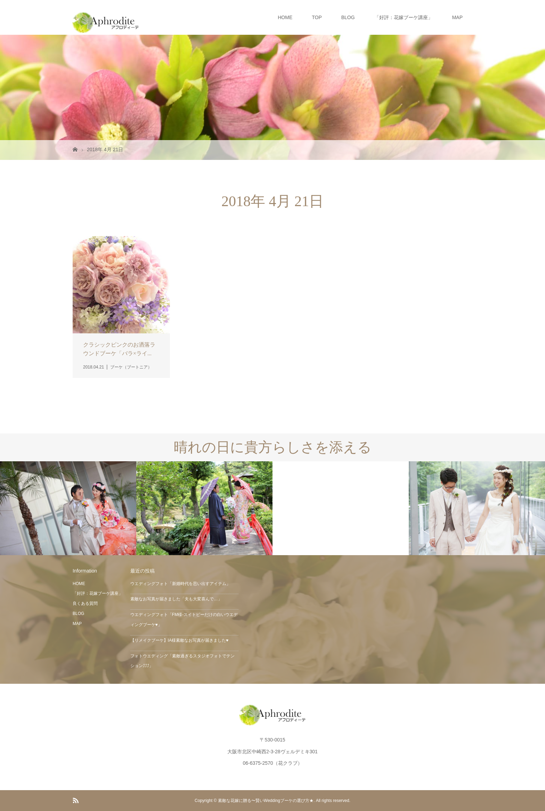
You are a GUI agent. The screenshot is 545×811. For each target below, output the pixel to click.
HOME (285, 17)
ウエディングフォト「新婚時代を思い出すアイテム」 (180, 583)
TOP (317, 17)
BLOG (348, 17)
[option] (68, 508)
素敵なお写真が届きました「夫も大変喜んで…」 (176, 599)
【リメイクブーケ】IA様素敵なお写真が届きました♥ (179, 640)
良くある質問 (85, 603)
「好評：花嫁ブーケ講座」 (403, 17)
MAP (457, 17)
